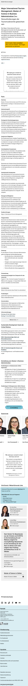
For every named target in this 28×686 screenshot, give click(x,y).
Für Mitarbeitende (4, 640)
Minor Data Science (7, 498)
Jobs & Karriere (3, 666)
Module (4, 496)
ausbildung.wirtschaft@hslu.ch (7, 620)
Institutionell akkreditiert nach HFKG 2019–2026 (11, 680)
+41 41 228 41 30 (8, 564)
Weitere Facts (14, 319)
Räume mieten (3, 663)
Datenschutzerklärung (5, 675)
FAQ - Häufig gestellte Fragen (9, 501)
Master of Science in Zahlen (10, 576)
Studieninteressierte (5, 632)
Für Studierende (4, 638)
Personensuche (3, 652)
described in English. (22, 55)
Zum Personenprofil (13, 442)
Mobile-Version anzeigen (7, 1)
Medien (2, 643)
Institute (2, 658)
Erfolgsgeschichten (7, 500)
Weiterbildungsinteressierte (6, 635)
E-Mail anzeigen (15, 514)
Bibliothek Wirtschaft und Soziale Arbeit (9, 660)
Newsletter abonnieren (5, 672)
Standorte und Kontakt (5, 655)
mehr (3, 63)
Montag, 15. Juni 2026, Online (8, 316)
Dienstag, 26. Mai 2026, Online (8, 314)
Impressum (3, 677)
